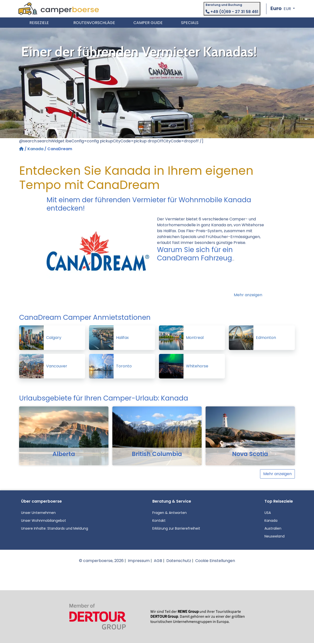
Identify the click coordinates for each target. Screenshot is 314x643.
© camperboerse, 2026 (101, 560)
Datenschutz (178, 560)
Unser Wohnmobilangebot (43, 520)
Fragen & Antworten (169, 512)
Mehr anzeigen (248, 295)
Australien (272, 528)
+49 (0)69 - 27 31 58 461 (232, 11)
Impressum (139, 560)
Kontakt (159, 520)
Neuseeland (274, 536)
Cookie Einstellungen (215, 560)
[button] (282, 9)
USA (267, 512)
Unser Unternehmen (38, 512)
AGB (158, 560)
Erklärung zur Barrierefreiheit (176, 528)
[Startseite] (22, 149)
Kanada (35, 149)
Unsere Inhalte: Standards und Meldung (54, 528)
